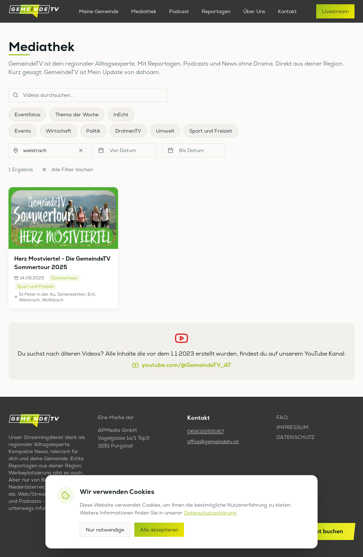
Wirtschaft (58, 131)
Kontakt (287, 11)
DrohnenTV (128, 131)
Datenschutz (296, 437)
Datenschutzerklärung (210, 512)
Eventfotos (27, 114)
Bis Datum (186, 150)
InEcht (120, 114)
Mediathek (143, 11)
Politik (93, 131)
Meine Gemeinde (98, 11)
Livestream (335, 11)
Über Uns (254, 11)
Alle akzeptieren (159, 530)
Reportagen (216, 11)
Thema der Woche (77, 114)
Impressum (292, 427)
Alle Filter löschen (67, 169)
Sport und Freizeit (210, 131)
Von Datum (117, 150)
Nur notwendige (105, 530)
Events (23, 131)
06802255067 (205, 431)
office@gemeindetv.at (213, 441)
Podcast (179, 11)
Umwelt (165, 131)
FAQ (282, 417)
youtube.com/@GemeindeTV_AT (181, 365)
